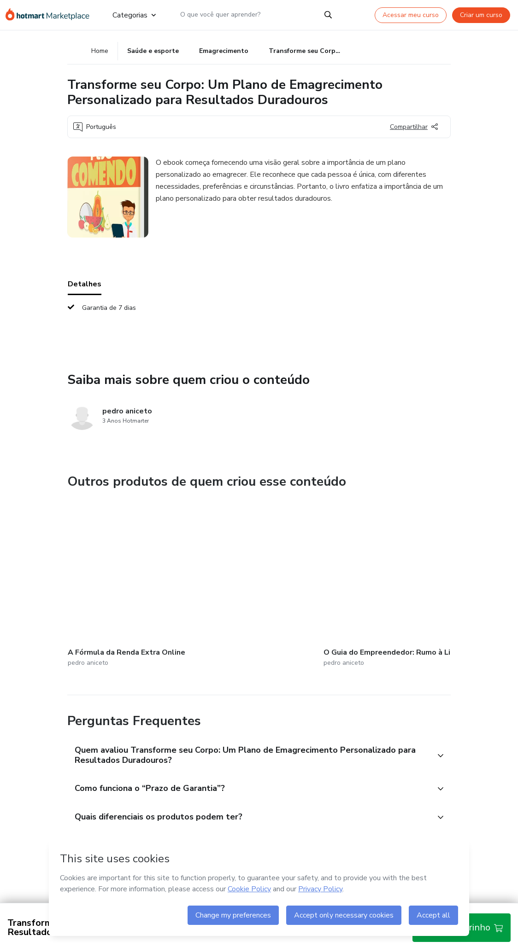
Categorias (134, 15)
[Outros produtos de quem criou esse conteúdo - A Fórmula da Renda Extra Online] (118, 580)
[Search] (328, 14)
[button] (248, 744)
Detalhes (84, 286)
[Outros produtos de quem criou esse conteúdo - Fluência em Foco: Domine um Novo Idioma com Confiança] (337, 580)
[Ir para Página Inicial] (52, 14)
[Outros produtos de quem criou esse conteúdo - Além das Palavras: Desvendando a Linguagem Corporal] (447, 580)
